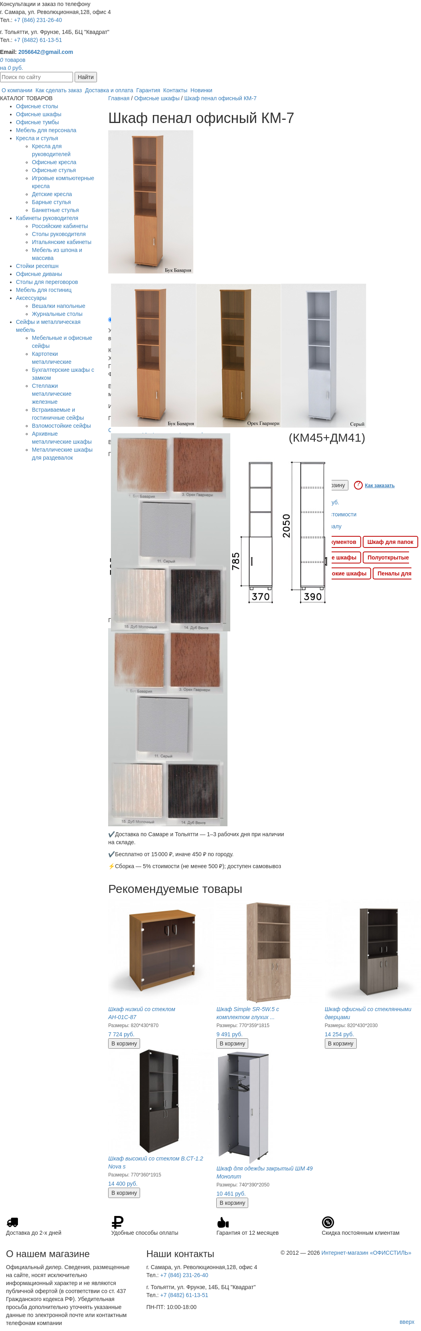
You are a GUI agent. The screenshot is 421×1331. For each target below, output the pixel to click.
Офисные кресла (54, 162)
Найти (86, 77)
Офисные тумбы (37, 122)
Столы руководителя (59, 234)
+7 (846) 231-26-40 (38, 20)
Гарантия (148, 90)
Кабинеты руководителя (47, 218)
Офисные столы (37, 106)
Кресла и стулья (37, 138)
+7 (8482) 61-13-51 (38, 40)
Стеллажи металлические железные (51, 394)
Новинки (201, 90)
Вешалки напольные (58, 306)
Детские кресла (52, 194)
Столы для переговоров (47, 282)
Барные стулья (51, 202)
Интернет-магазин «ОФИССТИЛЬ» (366, 1253)
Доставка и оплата (109, 90)
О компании (17, 90)
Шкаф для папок (390, 542)
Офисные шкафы (38, 114)
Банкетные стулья (55, 210)
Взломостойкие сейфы (61, 426)
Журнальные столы (57, 314)
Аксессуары (31, 298)
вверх (406, 1322)
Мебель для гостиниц (43, 290)
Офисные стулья (54, 170)
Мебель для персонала (46, 130)
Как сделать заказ (59, 90)
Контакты (175, 90)
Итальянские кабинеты (61, 242)
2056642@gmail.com (45, 52)
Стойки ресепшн (37, 266)
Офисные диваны (39, 274)
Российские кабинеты (60, 226)
